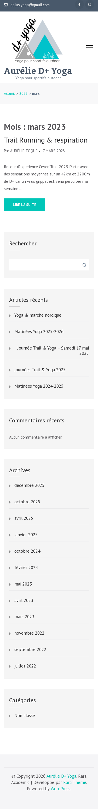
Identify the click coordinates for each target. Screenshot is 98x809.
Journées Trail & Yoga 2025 (40, 370)
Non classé (24, 715)
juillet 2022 (25, 666)
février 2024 (26, 567)
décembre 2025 (29, 485)
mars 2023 (24, 616)
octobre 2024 (27, 551)
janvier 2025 (26, 535)
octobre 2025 (27, 502)
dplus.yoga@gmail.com (27, 5)
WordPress (60, 789)
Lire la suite (24, 204)
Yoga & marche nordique (37, 315)
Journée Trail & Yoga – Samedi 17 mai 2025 (53, 351)
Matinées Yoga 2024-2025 (39, 386)
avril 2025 (23, 518)
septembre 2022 (30, 649)
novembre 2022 (29, 633)
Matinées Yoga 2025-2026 (39, 331)
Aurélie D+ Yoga (38, 71)
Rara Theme (74, 782)
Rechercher (23, 243)
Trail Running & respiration (46, 140)
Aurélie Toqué (24, 150)
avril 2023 (23, 600)
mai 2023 (23, 584)
